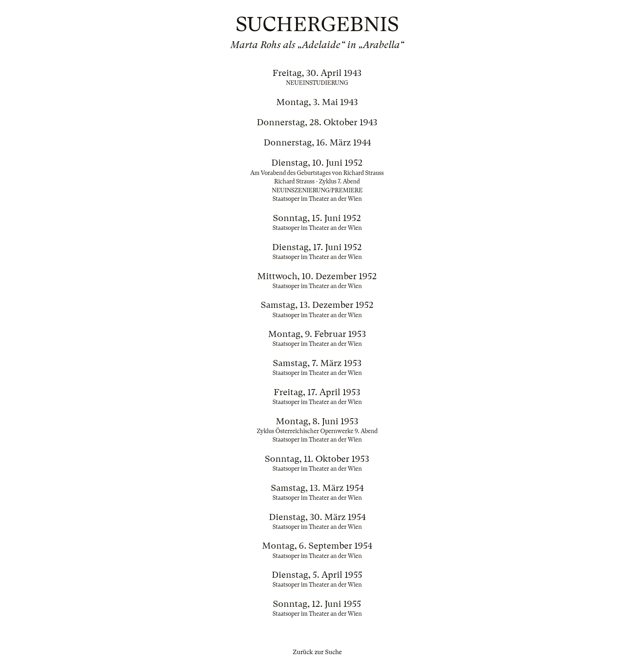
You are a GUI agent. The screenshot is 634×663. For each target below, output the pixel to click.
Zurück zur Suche (317, 652)
